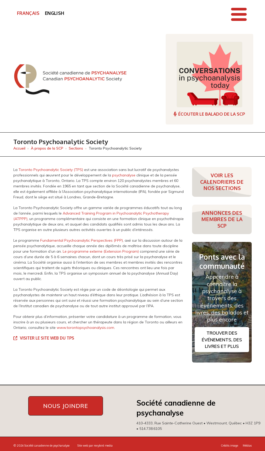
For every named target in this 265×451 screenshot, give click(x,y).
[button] (239, 14)
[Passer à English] (54, 13)
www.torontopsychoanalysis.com (85, 327)
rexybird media (103, 445)
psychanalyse (123, 175)
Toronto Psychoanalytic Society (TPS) (51, 169)
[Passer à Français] (28, 13)
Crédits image (229, 445)
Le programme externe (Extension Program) (101, 251)
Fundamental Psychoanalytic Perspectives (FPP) (81, 240)
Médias (247, 445)
